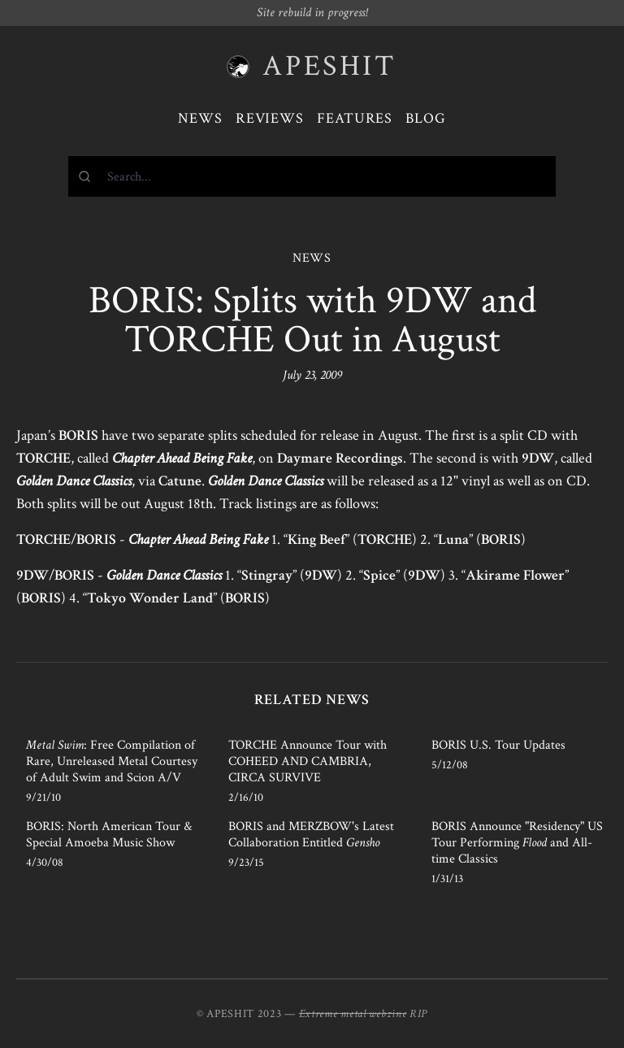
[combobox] (312, 176)
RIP (418, 1014)
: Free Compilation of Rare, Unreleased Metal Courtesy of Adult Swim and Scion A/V (111, 761)
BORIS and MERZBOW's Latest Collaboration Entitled (311, 834)
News (200, 118)
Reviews (270, 118)
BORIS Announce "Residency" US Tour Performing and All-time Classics (517, 843)
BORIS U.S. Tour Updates (498, 745)
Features (354, 118)
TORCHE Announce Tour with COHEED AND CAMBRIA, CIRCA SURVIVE (307, 761)
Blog (425, 118)
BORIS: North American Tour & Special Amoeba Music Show (109, 834)
